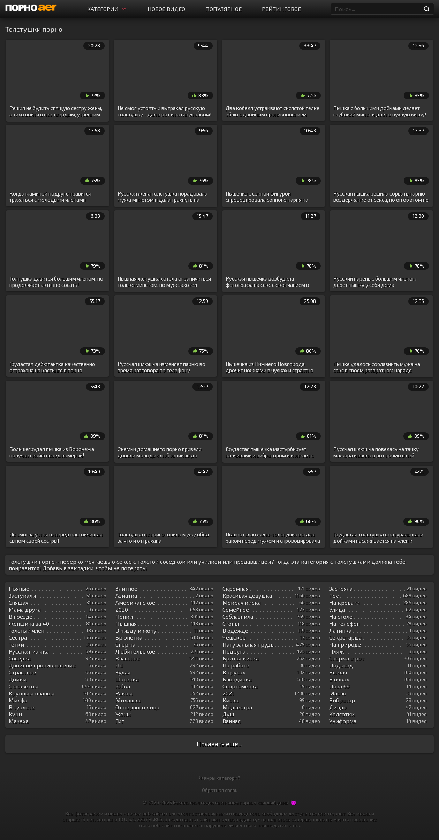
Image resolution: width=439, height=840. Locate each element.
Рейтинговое (281, 9)
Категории (107, 9)
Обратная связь (219, 790)
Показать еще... (219, 744)
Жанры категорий (219, 778)
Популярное (223, 9)
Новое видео (166, 9)
